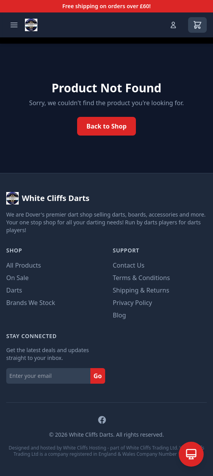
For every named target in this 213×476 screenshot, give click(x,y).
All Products (23, 265)
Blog (119, 315)
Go (97, 376)
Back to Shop (106, 126)
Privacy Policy (132, 302)
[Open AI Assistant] (191, 454)
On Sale (17, 277)
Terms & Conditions (141, 277)
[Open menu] (14, 25)
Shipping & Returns (141, 290)
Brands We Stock (30, 302)
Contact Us (128, 265)
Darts (14, 290)
